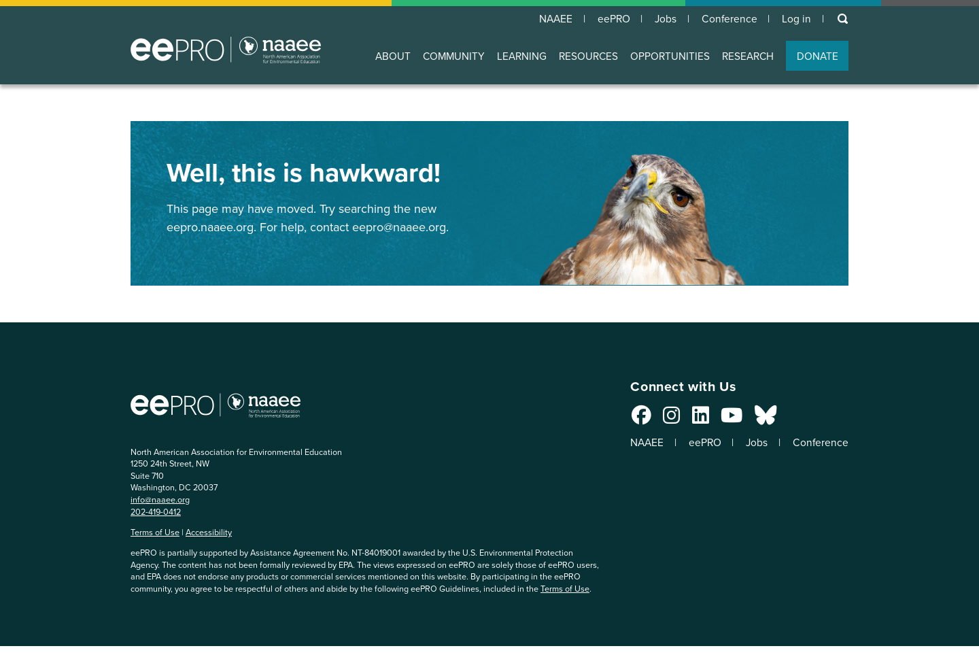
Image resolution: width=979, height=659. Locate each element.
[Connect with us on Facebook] (635, 418)
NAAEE (549, 19)
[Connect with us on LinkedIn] (694, 418)
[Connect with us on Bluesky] (759, 418)
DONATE (817, 57)
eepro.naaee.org (210, 227)
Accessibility (209, 532)
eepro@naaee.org (399, 227)
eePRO (609, 19)
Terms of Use (155, 532)
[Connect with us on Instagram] (665, 418)
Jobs (662, 19)
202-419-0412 (156, 511)
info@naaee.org (160, 500)
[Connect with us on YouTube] (726, 418)
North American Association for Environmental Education (226, 50)
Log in (796, 19)
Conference (728, 19)
